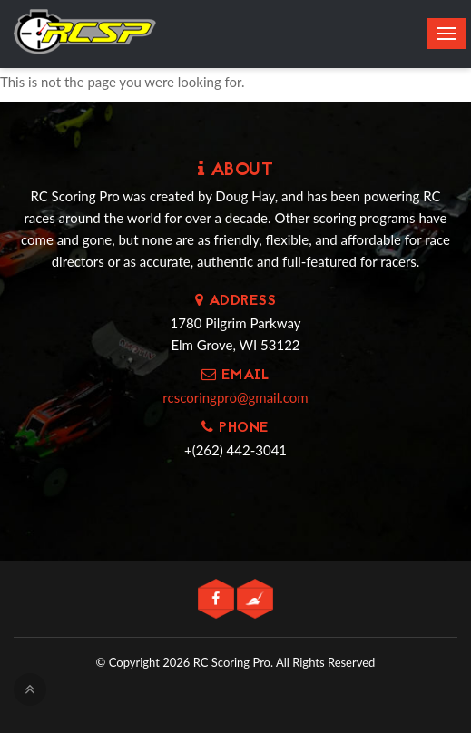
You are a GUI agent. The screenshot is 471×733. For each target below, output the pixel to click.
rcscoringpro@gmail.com (235, 397)
